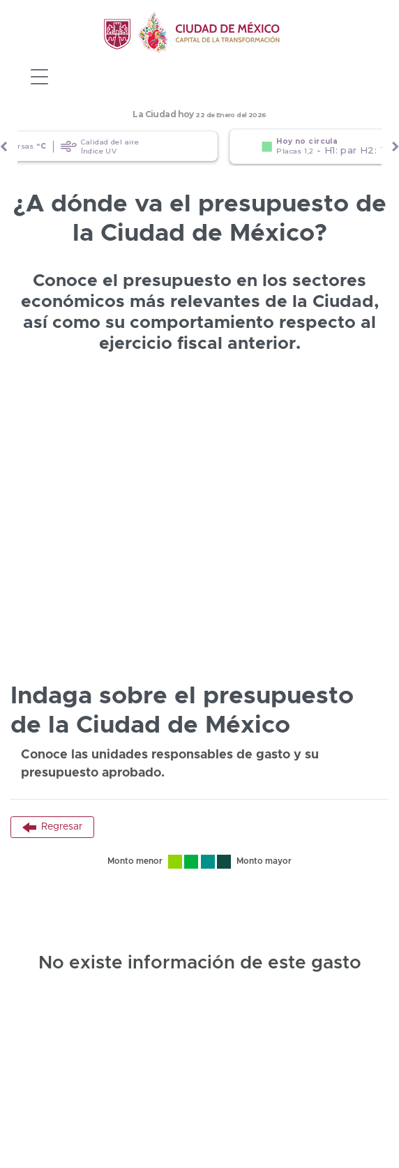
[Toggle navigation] (39, 77)
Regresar (52, 827)
